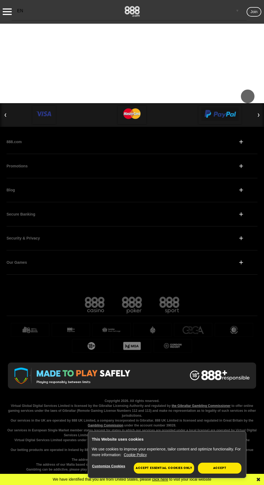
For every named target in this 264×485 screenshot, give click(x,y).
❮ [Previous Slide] (5, 115)
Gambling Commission (105, 425)
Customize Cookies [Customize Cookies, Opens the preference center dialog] (108, 466)
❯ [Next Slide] (258, 115)
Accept (219, 468)
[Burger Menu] (7, 11)
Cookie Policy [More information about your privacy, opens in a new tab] (135, 455)
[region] (167, 454)
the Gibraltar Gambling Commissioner (201, 406)
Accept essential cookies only (164, 468)
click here (160, 479)
